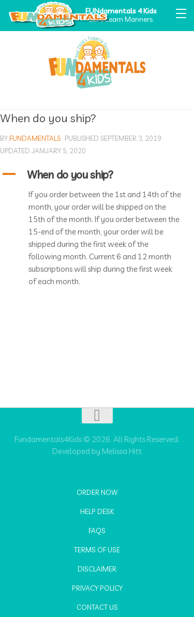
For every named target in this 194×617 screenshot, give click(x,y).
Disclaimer (97, 569)
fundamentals (35, 138)
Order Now (97, 492)
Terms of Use (97, 550)
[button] (97, 174)
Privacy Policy (97, 588)
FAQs (97, 530)
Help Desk (97, 511)
